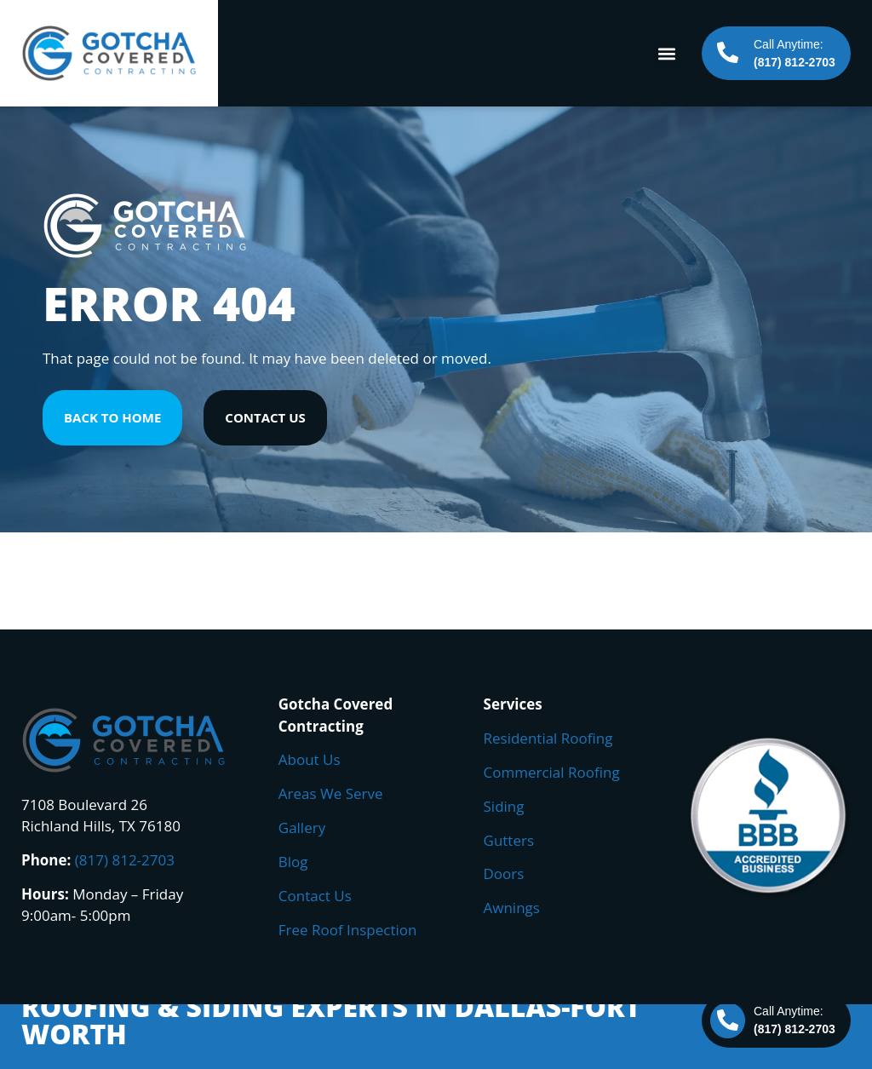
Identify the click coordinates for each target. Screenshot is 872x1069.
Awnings (512, 907)
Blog (293, 861)
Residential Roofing (548, 738)
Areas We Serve (330, 793)
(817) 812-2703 (125, 860)
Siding (504, 806)
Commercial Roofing (552, 772)
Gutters (509, 840)
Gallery (301, 827)
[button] (666, 53)
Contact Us (315, 895)
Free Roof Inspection (347, 930)
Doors (504, 873)
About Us (309, 759)
